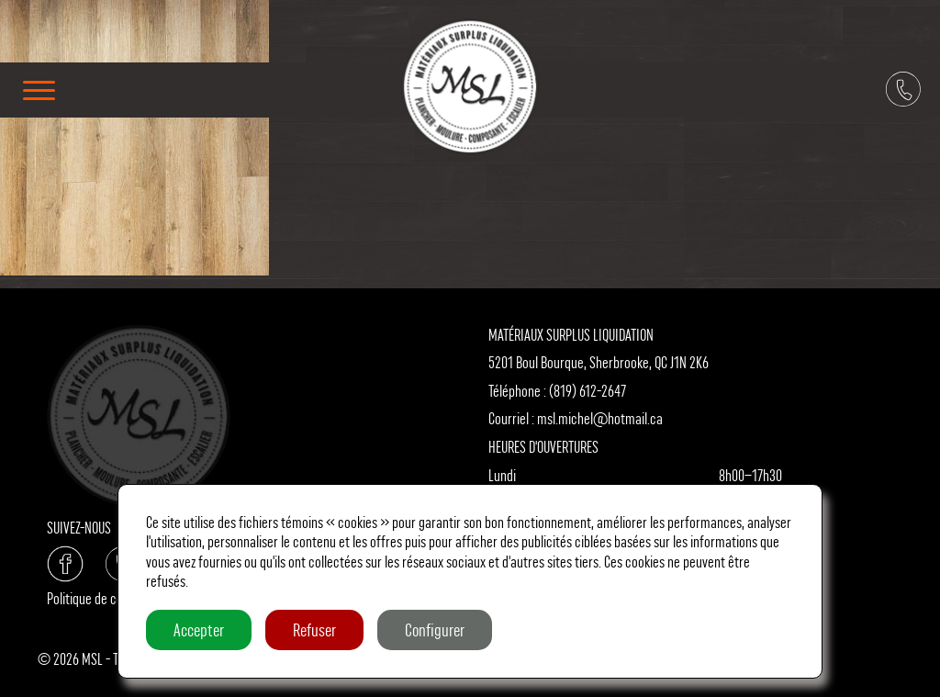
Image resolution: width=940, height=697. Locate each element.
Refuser (314, 630)
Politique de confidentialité (116, 598)
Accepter (198, 630)
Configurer (434, 630)
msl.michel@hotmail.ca (600, 418)
